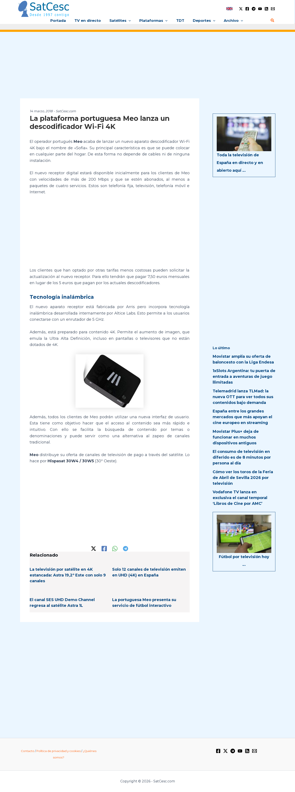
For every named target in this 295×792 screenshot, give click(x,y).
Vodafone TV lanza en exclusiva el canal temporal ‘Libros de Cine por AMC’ (240, 498)
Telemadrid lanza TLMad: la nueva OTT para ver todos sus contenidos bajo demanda (243, 397)
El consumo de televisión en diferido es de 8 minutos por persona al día (242, 457)
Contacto (27, 751)
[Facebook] (247, 9)
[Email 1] (273, 9)
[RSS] (266, 9)
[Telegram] (254, 9)
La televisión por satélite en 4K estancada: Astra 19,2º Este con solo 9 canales (68, 575)
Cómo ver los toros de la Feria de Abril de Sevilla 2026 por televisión (243, 478)
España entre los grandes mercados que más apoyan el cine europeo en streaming (242, 417)
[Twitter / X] (241, 9)
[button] (130, 20)
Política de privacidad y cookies (58, 751)
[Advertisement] (148, 68)
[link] (229, 9)
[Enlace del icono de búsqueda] (273, 20)
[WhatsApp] (115, 548)
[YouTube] (260, 9)
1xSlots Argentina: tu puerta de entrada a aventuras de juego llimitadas (244, 376)
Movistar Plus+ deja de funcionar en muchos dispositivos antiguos (236, 437)
